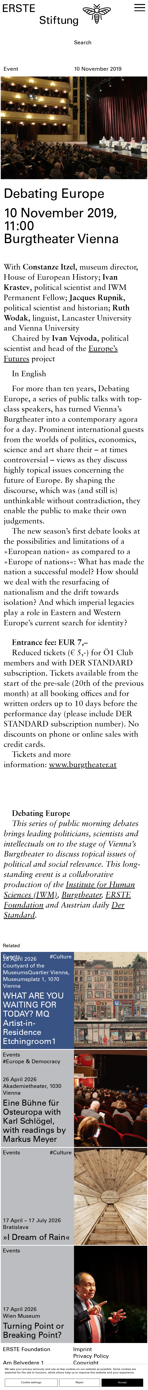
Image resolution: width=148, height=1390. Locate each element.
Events (11, 957)
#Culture (61, 957)
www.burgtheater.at (83, 764)
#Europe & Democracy (32, 1062)
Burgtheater (81, 894)
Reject (79, 1382)
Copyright (85, 1363)
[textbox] (109, 43)
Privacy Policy (91, 1356)
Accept (122, 1382)
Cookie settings (31, 1382)
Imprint (82, 1350)
